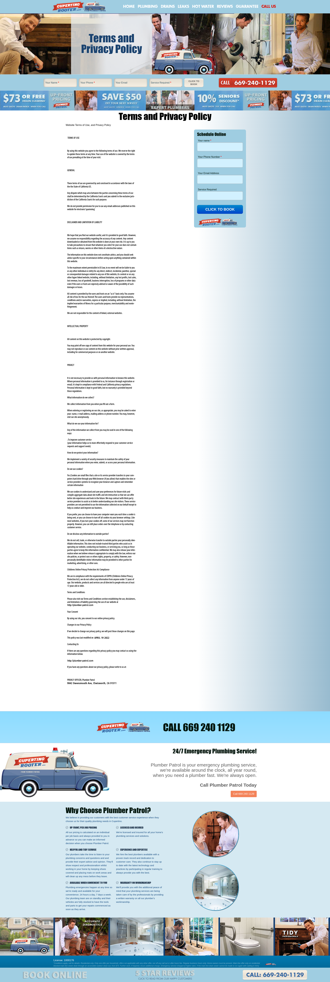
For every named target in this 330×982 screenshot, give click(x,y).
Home (129, 6)
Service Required (161, 82)
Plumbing (148, 6)
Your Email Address (208, 173)
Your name (204, 140)
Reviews (225, 6)
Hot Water (203, 6)
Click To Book (194, 82)
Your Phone (87, 82)
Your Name (52, 82)
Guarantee (247, 6)
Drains (168, 6)
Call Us (268, 6)
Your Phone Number (210, 157)
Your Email (121, 82)
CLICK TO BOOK (220, 209)
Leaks (183, 6)
